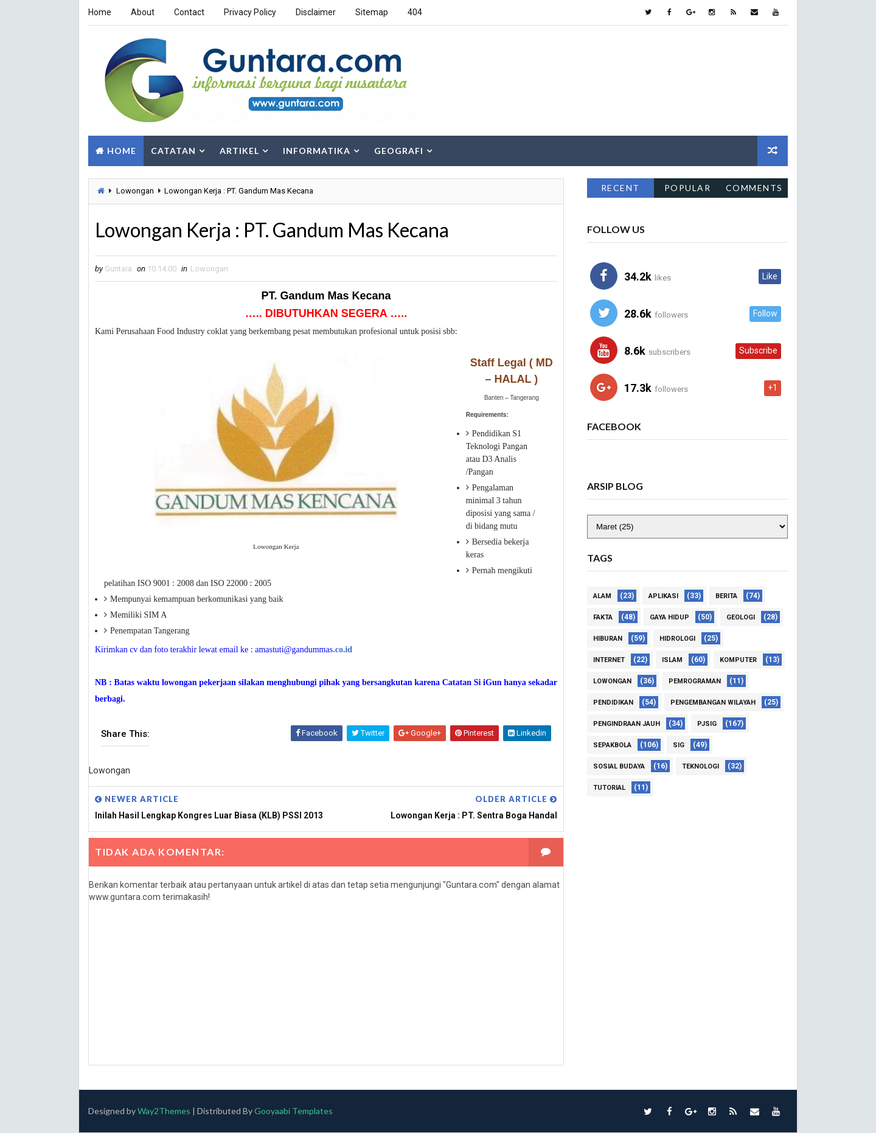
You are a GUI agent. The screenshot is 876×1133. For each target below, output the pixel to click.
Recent (620, 188)
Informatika (316, 150)
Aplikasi (663, 596)
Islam (672, 660)
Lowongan (135, 190)
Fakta (603, 617)
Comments (754, 188)
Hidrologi (677, 639)
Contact (189, 12)
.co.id (342, 649)
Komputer (738, 660)
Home (99, 12)
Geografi (398, 150)
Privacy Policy (250, 12)
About (143, 12)
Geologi (740, 617)
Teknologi (700, 766)
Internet (609, 660)
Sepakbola (612, 745)
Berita (726, 596)
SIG (678, 745)
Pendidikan (613, 702)
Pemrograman (695, 681)
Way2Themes (163, 1111)
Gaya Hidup (669, 617)
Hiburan (607, 639)
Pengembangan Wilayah (713, 702)
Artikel (239, 150)
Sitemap (371, 12)
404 (415, 12)
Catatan (173, 150)
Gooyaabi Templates (293, 1111)
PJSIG (707, 724)
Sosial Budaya (619, 766)
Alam (602, 596)
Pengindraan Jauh (626, 724)
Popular (687, 188)
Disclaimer (316, 12)
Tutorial (609, 788)
